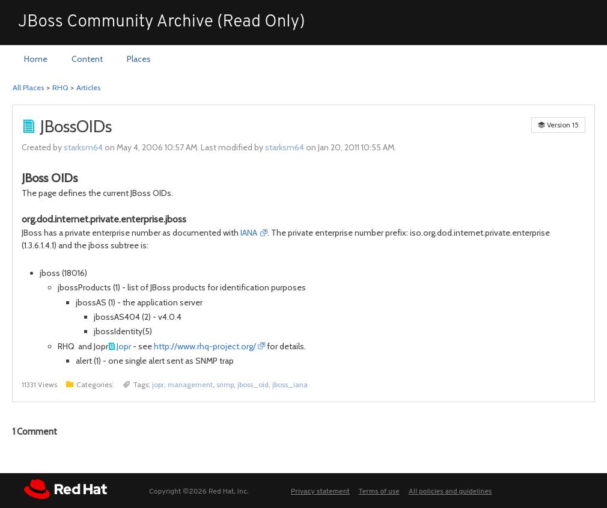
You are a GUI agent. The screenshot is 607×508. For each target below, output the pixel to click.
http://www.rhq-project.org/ (205, 346)
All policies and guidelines (450, 492)
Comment (34, 431)
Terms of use (379, 492)
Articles (88, 87)
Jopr (124, 346)
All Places (28, 87)
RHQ (60, 87)
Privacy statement (320, 492)
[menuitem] (35, 59)
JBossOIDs (76, 126)
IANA (249, 232)
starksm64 (83, 147)
